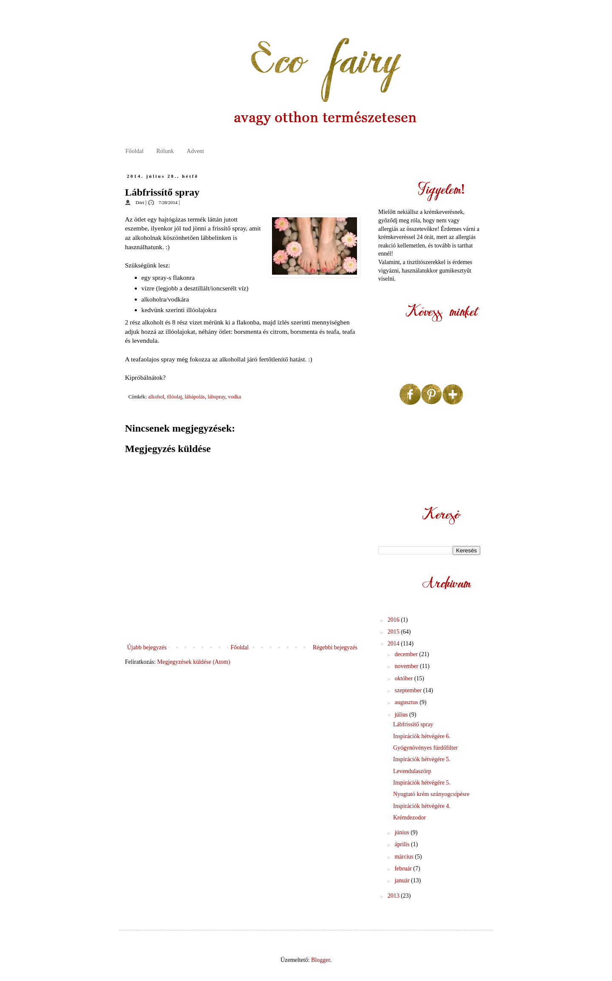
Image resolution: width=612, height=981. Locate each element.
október (404, 678)
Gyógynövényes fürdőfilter (425, 748)
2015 (394, 631)
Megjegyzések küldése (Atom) (193, 662)
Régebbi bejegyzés (335, 647)
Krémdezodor (409, 817)
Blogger (320, 960)
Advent (195, 151)
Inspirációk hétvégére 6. (421, 736)
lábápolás (195, 397)
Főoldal (134, 151)
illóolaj (174, 397)
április (402, 844)
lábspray (216, 397)
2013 (394, 896)
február (403, 868)
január (402, 880)
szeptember (408, 690)
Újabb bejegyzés (147, 647)
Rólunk (165, 151)
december (406, 654)
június (402, 832)
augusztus (406, 702)
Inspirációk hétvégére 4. (421, 806)
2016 (394, 620)
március (404, 856)
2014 (394, 643)
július (401, 714)
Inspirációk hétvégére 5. (421, 759)
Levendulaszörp (412, 771)
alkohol (156, 397)
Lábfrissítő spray (413, 724)
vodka (234, 397)
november (406, 666)
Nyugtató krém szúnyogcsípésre (431, 794)
